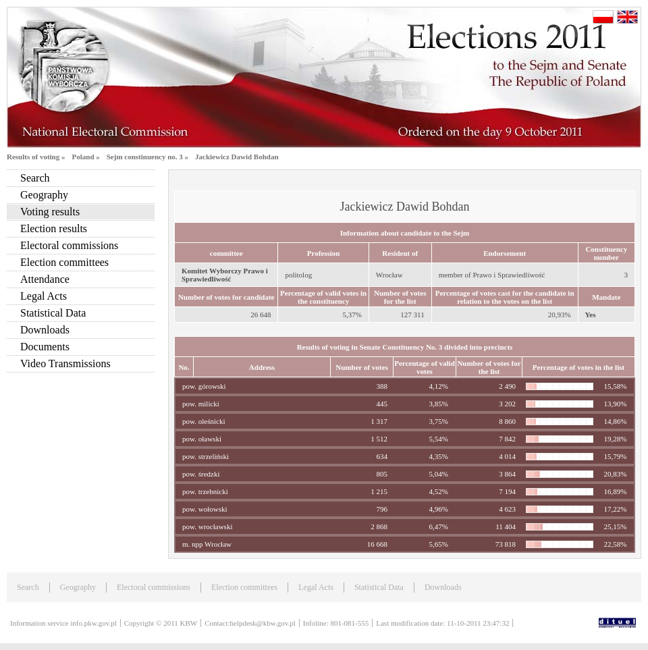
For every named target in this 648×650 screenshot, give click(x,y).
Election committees (64, 262)
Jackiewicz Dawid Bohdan (236, 157)
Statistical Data (53, 313)
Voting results (50, 211)
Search (35, 178)
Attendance (45, 279)
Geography (44, 194)
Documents (45, 346)
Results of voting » (36, 157)
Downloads (45, 329)
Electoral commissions (69, 245)
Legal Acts (43, 296)
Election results (53, 228)
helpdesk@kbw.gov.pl (263, 623)
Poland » (85, 157)
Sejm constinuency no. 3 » (147, 157)
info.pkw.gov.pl (93, 623)
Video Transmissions (65, 363)
